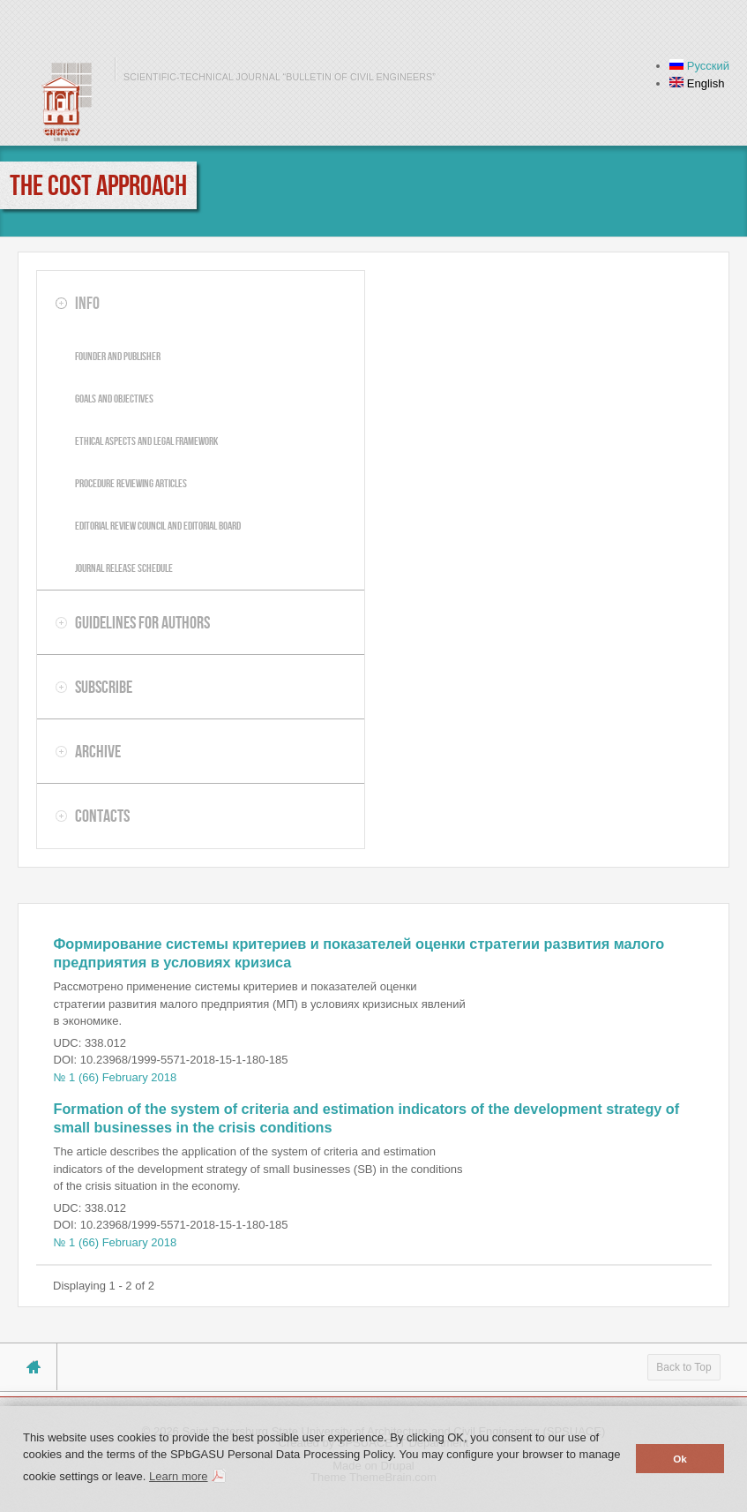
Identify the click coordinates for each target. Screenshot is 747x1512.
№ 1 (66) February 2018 (115, 1077)
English (696, 83)
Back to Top (683, 1367)
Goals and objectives (114, 398)
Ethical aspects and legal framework (146, 441)
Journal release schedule (124, 568)
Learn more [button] (178, 1476)
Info (87, 302)
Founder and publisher (118, 356)
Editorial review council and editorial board (158, 525)
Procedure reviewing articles (131, 483)
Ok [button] (680, 1458)
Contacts (102, 815)
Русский (699, 65)
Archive (98, 751)
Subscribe (103, 686)
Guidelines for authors (142, 622)
